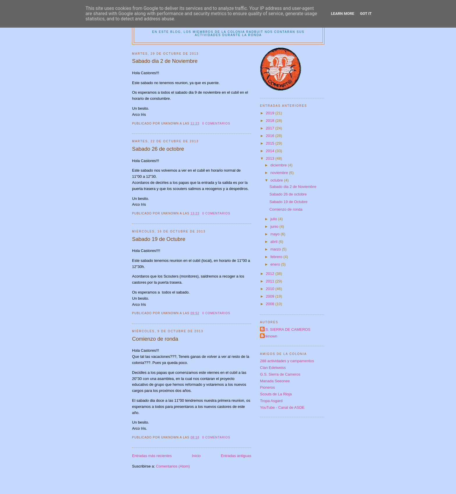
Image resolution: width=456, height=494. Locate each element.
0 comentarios (216, 123)
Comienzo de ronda (155, 339)
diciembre (279, 165)
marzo (276, 249)
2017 (270, 128)
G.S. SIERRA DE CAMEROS (285, 329)
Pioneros (267, 387)
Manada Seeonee (275, 381)
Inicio (196, 456)
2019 (270, 113)
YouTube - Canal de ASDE (282, 407)
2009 (270, 296)
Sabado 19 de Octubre (158, 239)
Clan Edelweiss (273, 367)
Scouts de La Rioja (276, 394)
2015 (270, 143)
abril (274, 241)
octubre (277, 180)
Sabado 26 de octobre (158, 149)
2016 (270, 136)
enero (275, 264)
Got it (366, 13)
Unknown (269, 336)
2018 (270, 120)
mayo (275, 234)
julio (274, 219)
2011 (270, 281)
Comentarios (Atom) (173, 466)
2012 (270, 273)
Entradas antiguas (236, 456)
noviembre (279, 172)
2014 (270, 151)
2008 (270, 304)
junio (274, 226)
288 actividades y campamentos (287, 361)
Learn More (342, 13)
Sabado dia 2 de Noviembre (164, 61)
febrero (277, 257)
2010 (270, 289)
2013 (270, 158)
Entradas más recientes (152, 456)
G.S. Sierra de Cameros (280, 374)
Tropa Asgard (271, 401)
